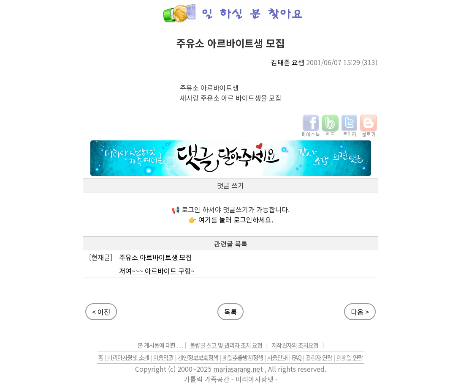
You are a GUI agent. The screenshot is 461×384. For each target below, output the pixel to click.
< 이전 (101, 312)
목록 (230, 312)
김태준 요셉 (287, 62)
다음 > (360, 312)
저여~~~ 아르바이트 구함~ (157, 271)
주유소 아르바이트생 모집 (155, 257)
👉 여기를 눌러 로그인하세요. (230, 219)
